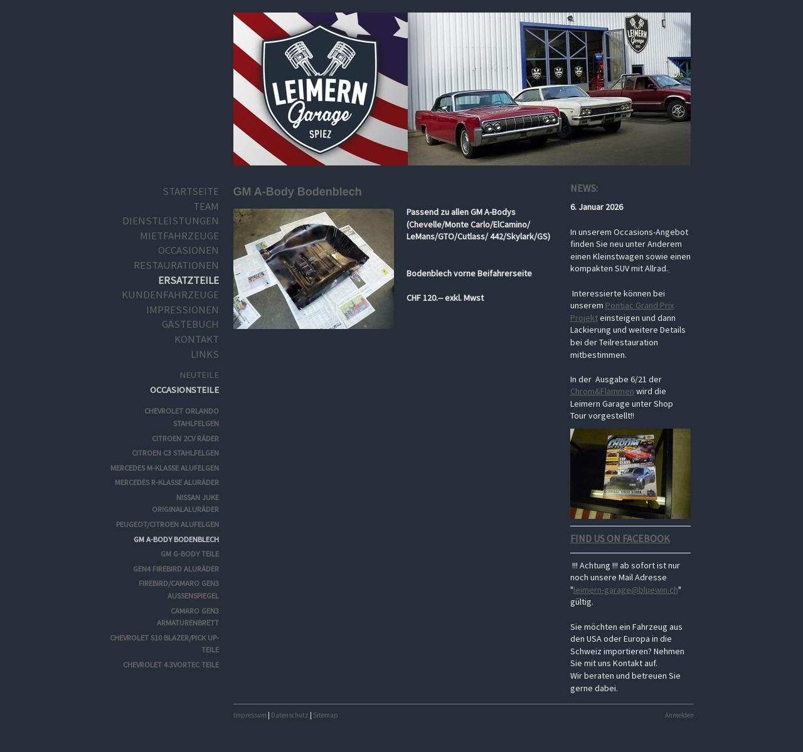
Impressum (250, 715)
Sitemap (325, 715)
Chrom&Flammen (602, 391)
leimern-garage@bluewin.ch (625, 589)
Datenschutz (290, 715)
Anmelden (679, 715)
